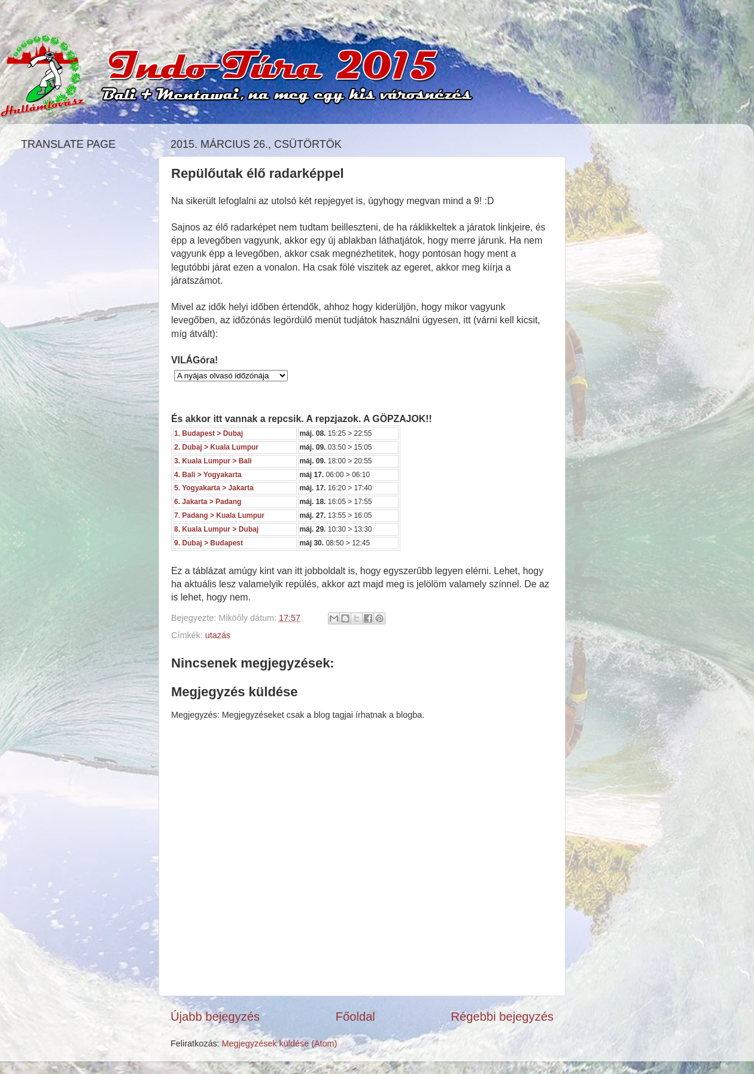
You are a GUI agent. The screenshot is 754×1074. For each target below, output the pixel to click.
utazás (217, 635)
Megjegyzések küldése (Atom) (280, 1043)
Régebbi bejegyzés (502, 1016)
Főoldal (355, 1016)
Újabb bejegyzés (215, 1016)
